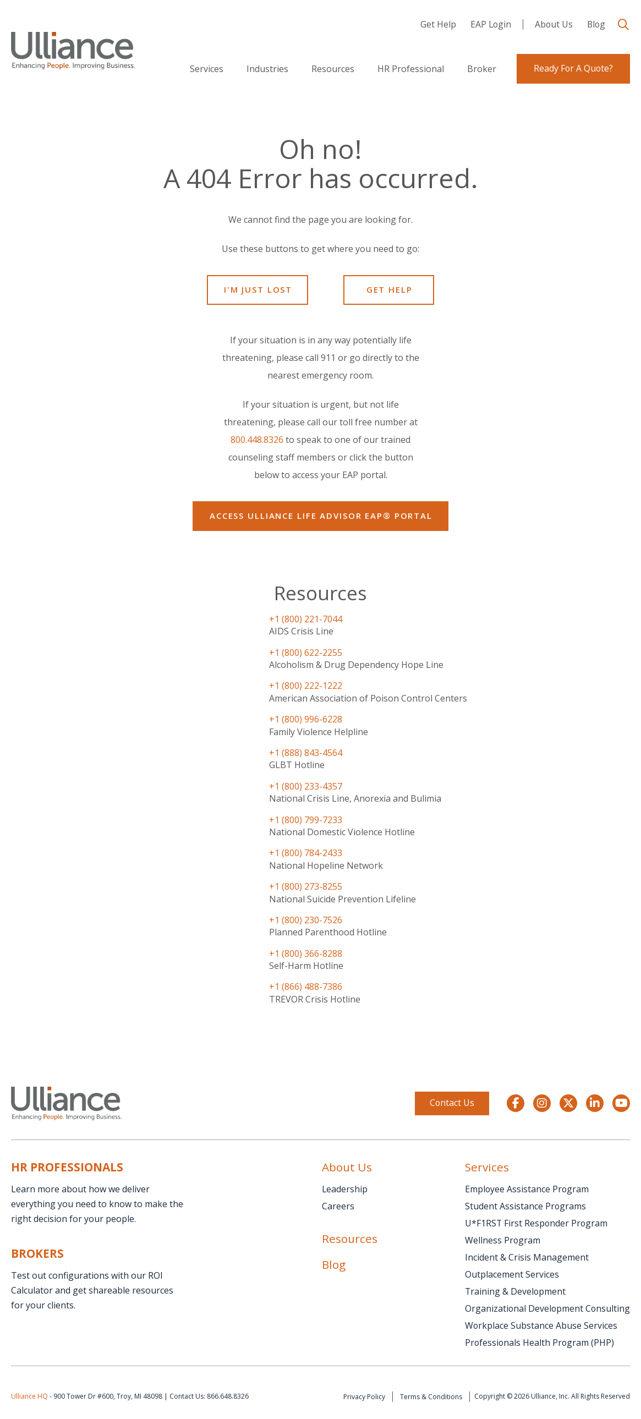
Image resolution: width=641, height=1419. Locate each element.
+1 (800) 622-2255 (305, 653)
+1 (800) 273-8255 (305, 886)
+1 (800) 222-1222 (305, 686)
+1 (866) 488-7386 (305, 986)
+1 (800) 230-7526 (305, 920)
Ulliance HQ (29, 1396)
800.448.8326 (257, 440)
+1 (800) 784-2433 (305, 853)
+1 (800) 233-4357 (305, 786)
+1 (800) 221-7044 (305, 619)
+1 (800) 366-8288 (305, 953)
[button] (623, 24)
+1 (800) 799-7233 (305, 820)
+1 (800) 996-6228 (305, 719)
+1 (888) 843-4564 (305, 753)
